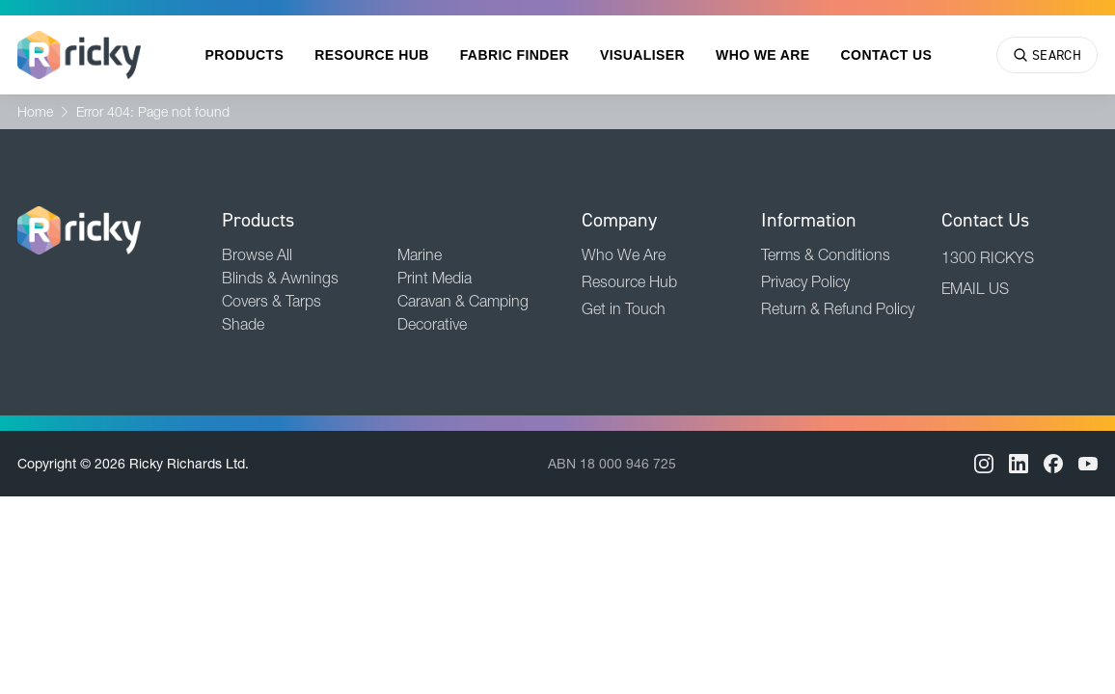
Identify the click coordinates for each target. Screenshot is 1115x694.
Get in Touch (624, 308)
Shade (243, 324)
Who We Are (763, 55)
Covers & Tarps (271, 300)
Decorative (432, 324)
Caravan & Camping (463, 300)
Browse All (257, 254)
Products (245, 55)
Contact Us (887, 55)
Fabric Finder (514, 55)
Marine (419, 254)
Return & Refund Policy (837, 308)
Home (35, 111)
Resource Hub (371, 55)
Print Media (434, 277)
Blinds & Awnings (280, 277)
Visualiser (642, 55)
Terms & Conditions (825, 254)
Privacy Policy (805, 281)
